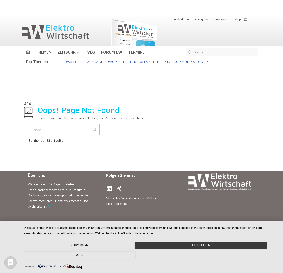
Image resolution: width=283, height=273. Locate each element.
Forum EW (111, 52)
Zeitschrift (69, 52)
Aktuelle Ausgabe (84, 62)
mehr (241, 255)
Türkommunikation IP (186, 62)
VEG (91, 52)
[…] (50, 206)
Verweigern (62, 255)
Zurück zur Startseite (44, 140)
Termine (136, 52)
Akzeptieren (151, 255)
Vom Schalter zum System (134, 62)
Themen (43, 52)
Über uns (36, 175)
